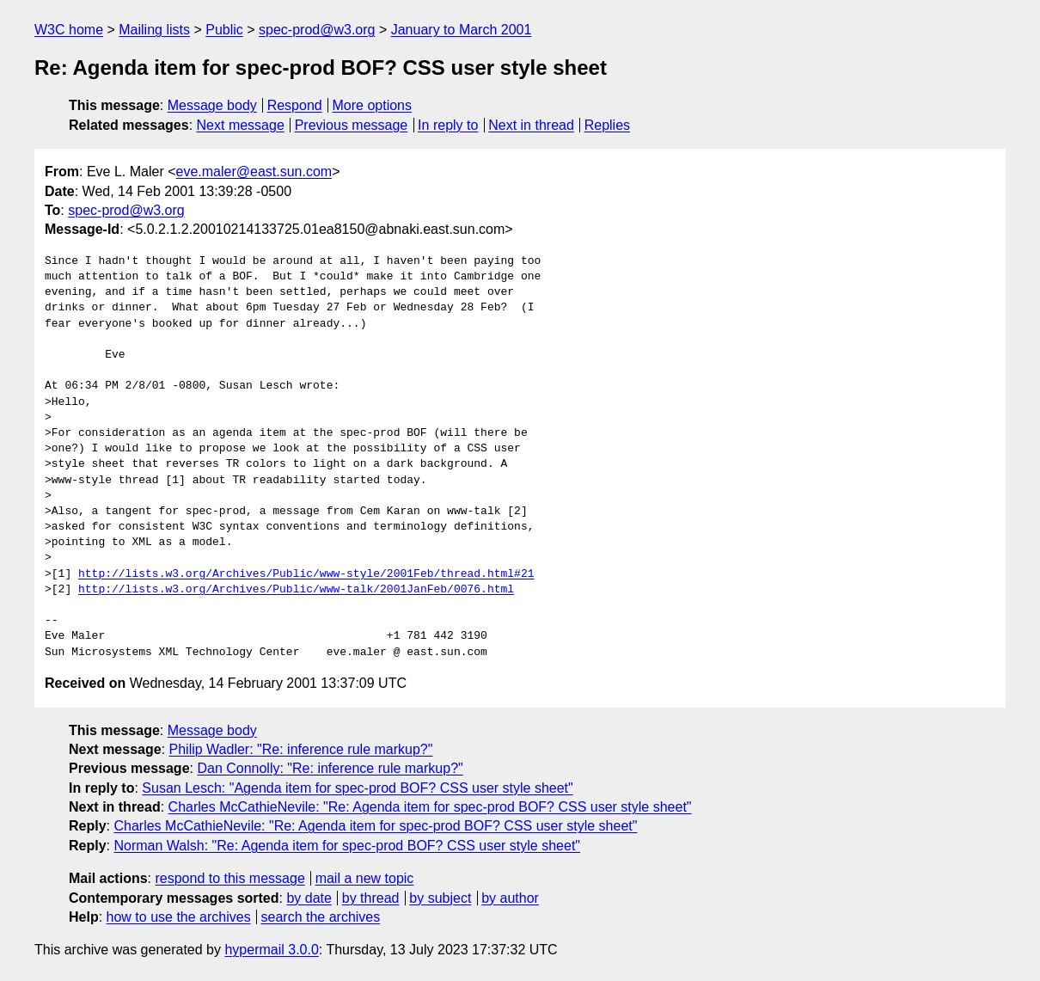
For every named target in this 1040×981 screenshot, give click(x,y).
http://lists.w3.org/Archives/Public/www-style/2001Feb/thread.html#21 (306, 574)
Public (224, 29)
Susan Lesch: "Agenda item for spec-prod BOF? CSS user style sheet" (357, 788)
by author (510, 898)
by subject (440, 898)
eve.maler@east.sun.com (254, 171)
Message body (212, 105)
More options (373, 105)
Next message (240, 125)
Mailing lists (154, 29)
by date (308, 898)
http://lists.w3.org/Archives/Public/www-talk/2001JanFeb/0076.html (296, 590)
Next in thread (531, 125)
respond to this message (229, 878)
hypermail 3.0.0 (271, 949)
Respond (294, 105)
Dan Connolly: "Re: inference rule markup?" (329, 768)
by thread (371, 898)
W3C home (68, 29)
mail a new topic (364, 878)
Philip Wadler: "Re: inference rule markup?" (301, 749)
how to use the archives (179, 917)
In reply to (448, 125)
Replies (607, 125)
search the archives (321, 917)
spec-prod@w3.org (317, 29)
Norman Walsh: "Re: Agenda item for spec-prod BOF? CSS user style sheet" (346, 845)
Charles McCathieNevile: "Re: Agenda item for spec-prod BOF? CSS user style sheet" (430, 807)
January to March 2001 (461, 29)
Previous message (351, 125)
